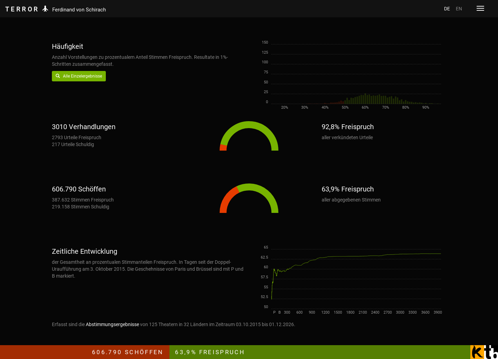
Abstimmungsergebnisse (112, 324)
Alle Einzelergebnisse (79, 76)
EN (459, 8)
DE (447, 8)
